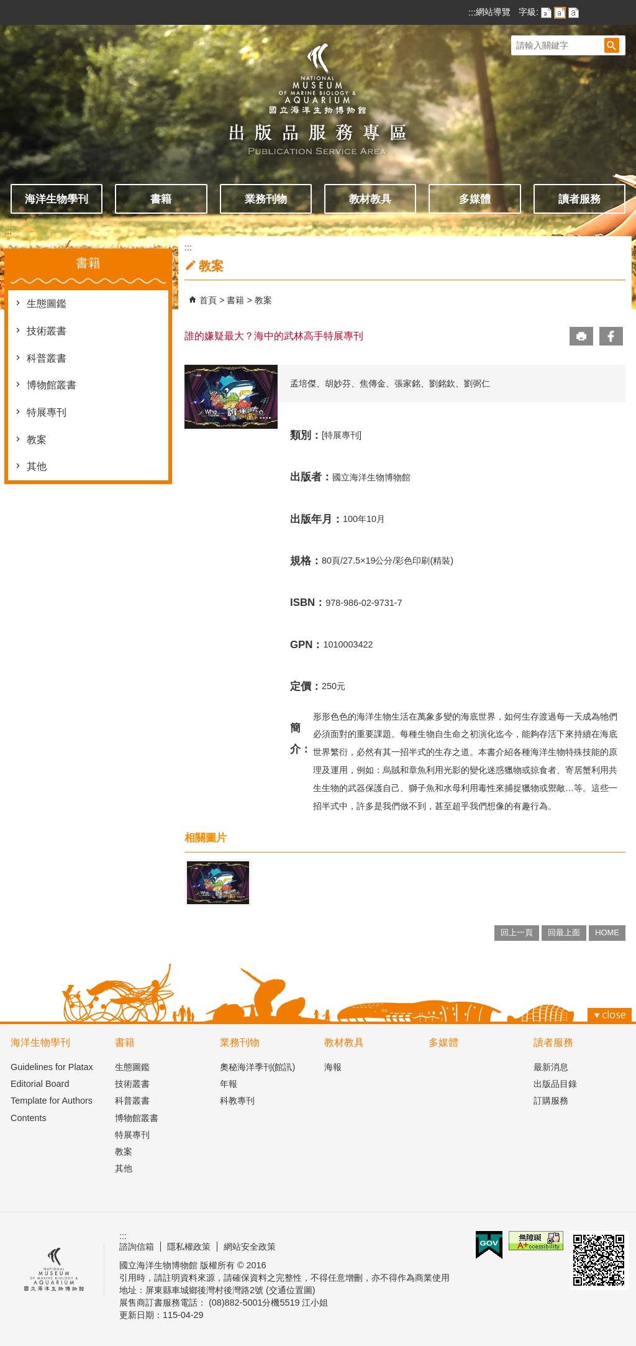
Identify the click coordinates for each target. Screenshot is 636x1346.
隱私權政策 (189, 1247)
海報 (333, 1067)
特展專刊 (46, 412)
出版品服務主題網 (318, 92)
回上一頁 (517, 932)
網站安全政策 (250, 1247)
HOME (607, 932)
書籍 (160, 199)
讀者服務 (579, 199)
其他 (37, 466)
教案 (37, 439)
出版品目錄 (555, 1084)
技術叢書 (46, 331)
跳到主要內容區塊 (6, 6)
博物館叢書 (51, 385)
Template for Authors (52, 1101)
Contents (29, 1118)
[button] (611, 45)
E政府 (489, 1245)
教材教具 (370, 199)
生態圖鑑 (46, 303)
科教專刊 (237, 1101)
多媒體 (475, 199)
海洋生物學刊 (56, 199)
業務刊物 (266, 199)
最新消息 (551, 1067)
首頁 (208, 300)
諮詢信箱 (136, 1247)
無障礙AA (536, 1240)
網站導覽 (493, 12)
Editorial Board (40, 1084)
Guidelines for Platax (52, 1067)
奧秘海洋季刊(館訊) (258, 1067)
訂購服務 (551, 1101)
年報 (228, 1084)
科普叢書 (46, 358)
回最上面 (564, 932)
